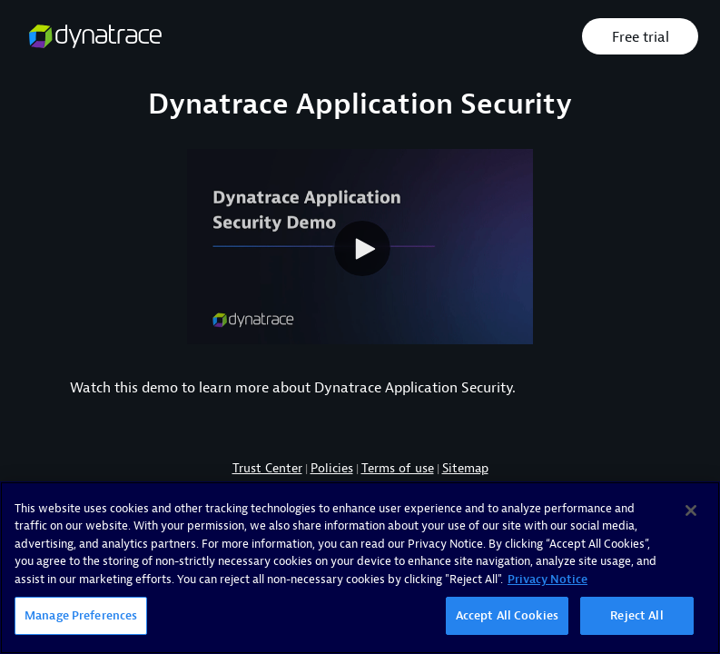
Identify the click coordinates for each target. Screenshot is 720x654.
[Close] (691, 510)
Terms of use (397, 468)
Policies (332, 468)
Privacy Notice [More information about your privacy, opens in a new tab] (547, 579)
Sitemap (465, 468)
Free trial (640, 37)
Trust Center (267, 468)
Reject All (636, 615)
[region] (360, 567)
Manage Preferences (81, 615)
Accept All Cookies (507, 615)
